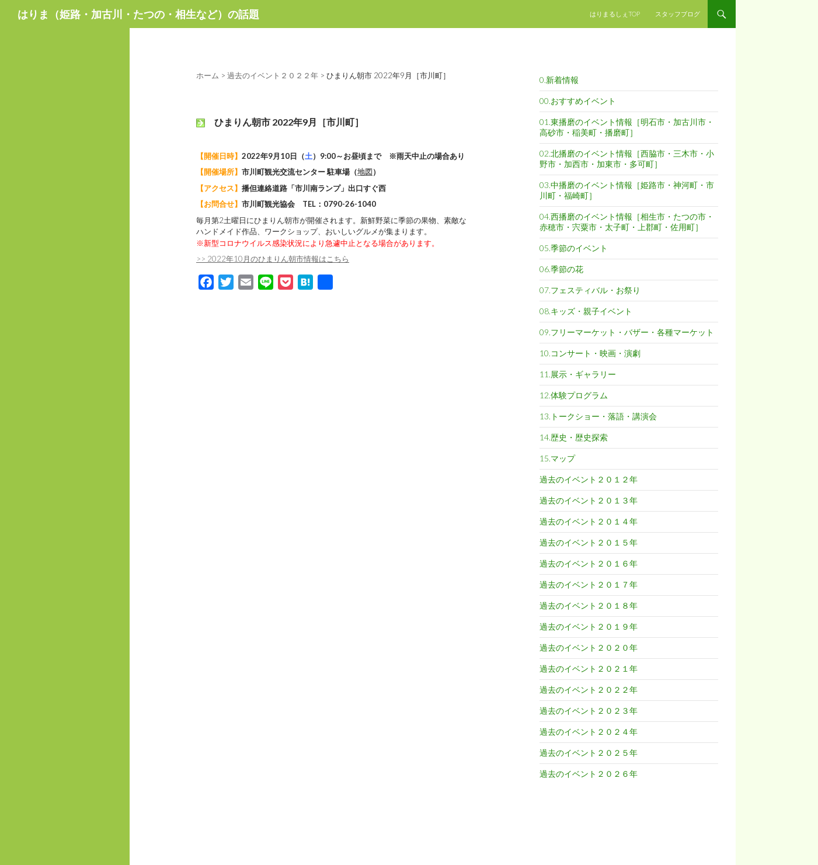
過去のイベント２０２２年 (588, 689)
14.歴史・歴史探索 (573, 437)
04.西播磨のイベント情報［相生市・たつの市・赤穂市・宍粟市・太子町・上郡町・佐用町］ (626, 221)
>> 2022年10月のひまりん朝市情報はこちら (272, 258)
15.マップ (557, 458)
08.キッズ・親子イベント (585, 311)
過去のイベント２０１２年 (588, 479)
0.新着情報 (559, 80)
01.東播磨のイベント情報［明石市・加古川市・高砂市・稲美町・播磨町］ (626, 127)
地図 (365, 171)
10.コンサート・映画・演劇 (590, 353)
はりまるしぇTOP (615, 14)
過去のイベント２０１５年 (588, 542)
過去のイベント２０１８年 (588, 605)
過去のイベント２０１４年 (588, 521)
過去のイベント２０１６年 (588, 563)
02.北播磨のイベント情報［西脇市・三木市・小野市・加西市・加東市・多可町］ (626, 158)
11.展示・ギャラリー (577, 374)
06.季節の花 (561, 269)
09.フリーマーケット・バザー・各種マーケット (626, 332)
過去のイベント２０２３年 (588, 710)
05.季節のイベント (573, 248)
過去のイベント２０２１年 (588, 668)
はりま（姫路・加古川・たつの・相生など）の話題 (138, 14)
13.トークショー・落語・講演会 (598, 416)
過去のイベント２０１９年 (588, 626)
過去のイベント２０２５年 (588, 753)
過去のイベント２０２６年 (588, 774)
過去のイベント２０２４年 (588, 732)
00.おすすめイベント (577, 101)
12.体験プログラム (573, 395)
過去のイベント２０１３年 (588, 500)
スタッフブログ (677, 14)
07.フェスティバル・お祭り (590, 290)
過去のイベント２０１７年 (588, 584)
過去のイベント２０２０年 (588, 647)
